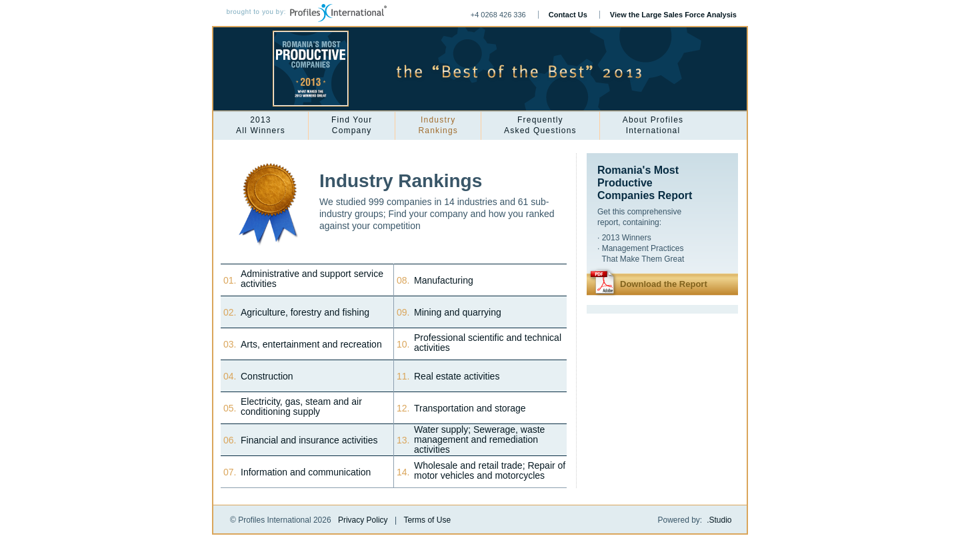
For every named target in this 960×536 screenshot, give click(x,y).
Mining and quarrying (457, 313)
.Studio (719, 520)
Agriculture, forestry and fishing (305, 313)
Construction (267, 377)
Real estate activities (456, 377)
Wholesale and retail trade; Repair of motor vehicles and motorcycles (489, 471)
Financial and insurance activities (309, 440)
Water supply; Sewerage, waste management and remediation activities (479, 440)
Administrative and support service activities (312, 279)
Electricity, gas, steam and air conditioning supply (301, 407)
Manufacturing (443, 281)
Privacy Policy (363, 520)
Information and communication (306, 472)
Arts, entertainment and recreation (311, 345)
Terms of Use (427, 520)
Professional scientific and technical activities (487, 343)
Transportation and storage (470, 408)
